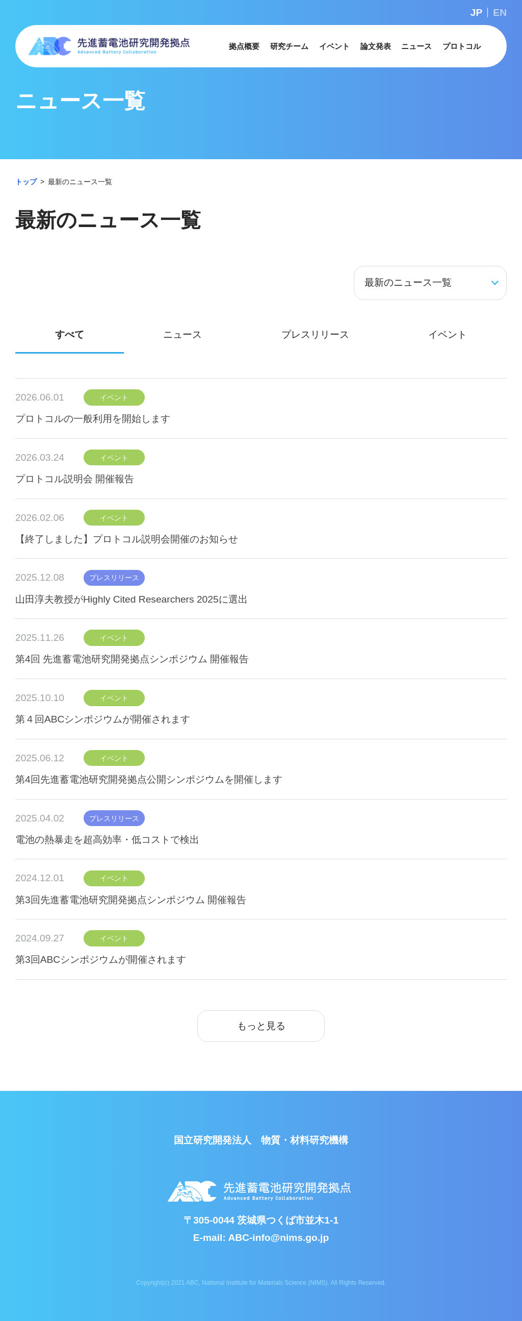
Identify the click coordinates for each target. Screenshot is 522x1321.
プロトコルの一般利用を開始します (92, 418)
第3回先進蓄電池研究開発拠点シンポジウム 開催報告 (130, 899)
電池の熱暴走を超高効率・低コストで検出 (107, 839)
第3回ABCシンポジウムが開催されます (100, 959)
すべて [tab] (69, 334)
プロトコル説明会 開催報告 (74, 478)
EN (500, 12)
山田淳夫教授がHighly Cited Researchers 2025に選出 (131, 599)
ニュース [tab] (182, 334)
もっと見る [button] (261, 1025)
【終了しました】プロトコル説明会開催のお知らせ (126, 539)
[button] (244, 46)
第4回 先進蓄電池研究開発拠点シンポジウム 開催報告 (132, 659)
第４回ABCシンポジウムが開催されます (102, 719)
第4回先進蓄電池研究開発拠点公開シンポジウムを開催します (148, 779)
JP (476, 12)
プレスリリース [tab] (315, 334)
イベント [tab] (447, 334)
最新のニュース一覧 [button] (408, 282)
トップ (26, 182)
